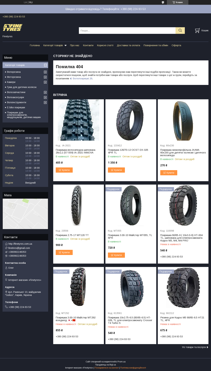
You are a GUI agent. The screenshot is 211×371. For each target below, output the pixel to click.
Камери (11, 82)
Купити (66, 170)
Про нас (74, 45)
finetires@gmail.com (19, 248)
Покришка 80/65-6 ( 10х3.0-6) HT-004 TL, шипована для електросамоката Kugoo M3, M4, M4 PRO (181, 238)
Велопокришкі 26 (82, 78)
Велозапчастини (16, 92)
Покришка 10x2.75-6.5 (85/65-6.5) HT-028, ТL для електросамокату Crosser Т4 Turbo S (130, 320)
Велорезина (14, 72)
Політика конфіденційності (133, 368)
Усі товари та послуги (194, 347)
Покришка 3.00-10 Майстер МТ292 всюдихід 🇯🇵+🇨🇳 (75, 319)
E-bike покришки (16, 107)
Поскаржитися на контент (107, 368)
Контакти (88, 45)
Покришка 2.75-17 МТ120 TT (72, 235)
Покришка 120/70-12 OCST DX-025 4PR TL (128, 151)
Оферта (176, 45)
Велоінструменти (16, 102)
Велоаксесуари (15, 97)
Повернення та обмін (156, 45)
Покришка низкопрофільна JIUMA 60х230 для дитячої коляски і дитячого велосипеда (183, 153)
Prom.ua (122, 362)
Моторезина (14, 77)
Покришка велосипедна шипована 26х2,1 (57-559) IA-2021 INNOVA (75, 151)
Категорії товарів (53, 45)
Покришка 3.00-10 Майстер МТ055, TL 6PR (130, 236)
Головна (35, 45)
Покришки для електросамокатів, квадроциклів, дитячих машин (24, 115)
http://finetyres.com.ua (20, 243)
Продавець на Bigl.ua (105, 365)
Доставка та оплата (128, 45)
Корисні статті (105, 45)
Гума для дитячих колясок (21, 87)
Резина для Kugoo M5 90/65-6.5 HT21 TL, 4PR (182, 319)
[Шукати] (180, 30)
